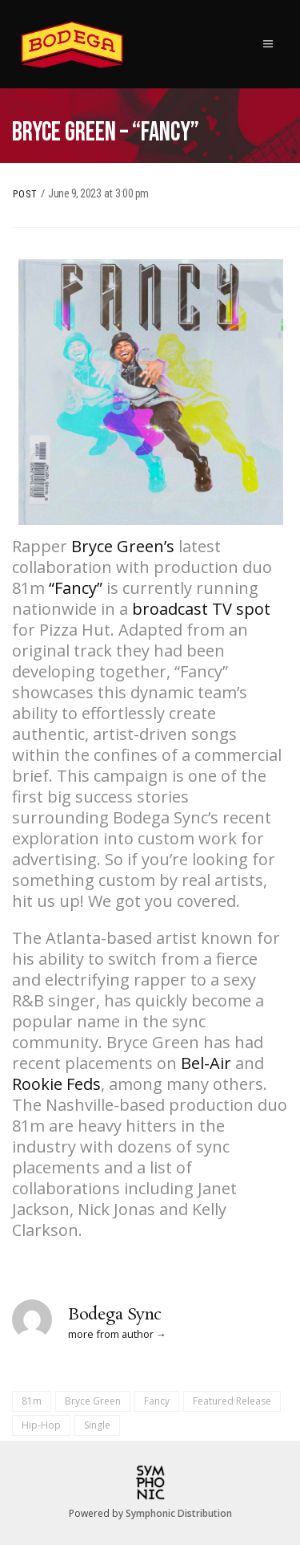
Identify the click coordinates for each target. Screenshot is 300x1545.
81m (32, 1401)
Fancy (157, 1401)
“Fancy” (75, 588)
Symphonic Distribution (179, 1513)
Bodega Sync (115, 1314)
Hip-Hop (41, 1425)
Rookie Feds (56, 1084)
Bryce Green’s (122, 546)
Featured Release (232, 1401)
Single (97, 1425)
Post (25, 194)
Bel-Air (206, 1063)
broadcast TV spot (201, 609)
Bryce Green (93, 1401)
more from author (111, 1334)
